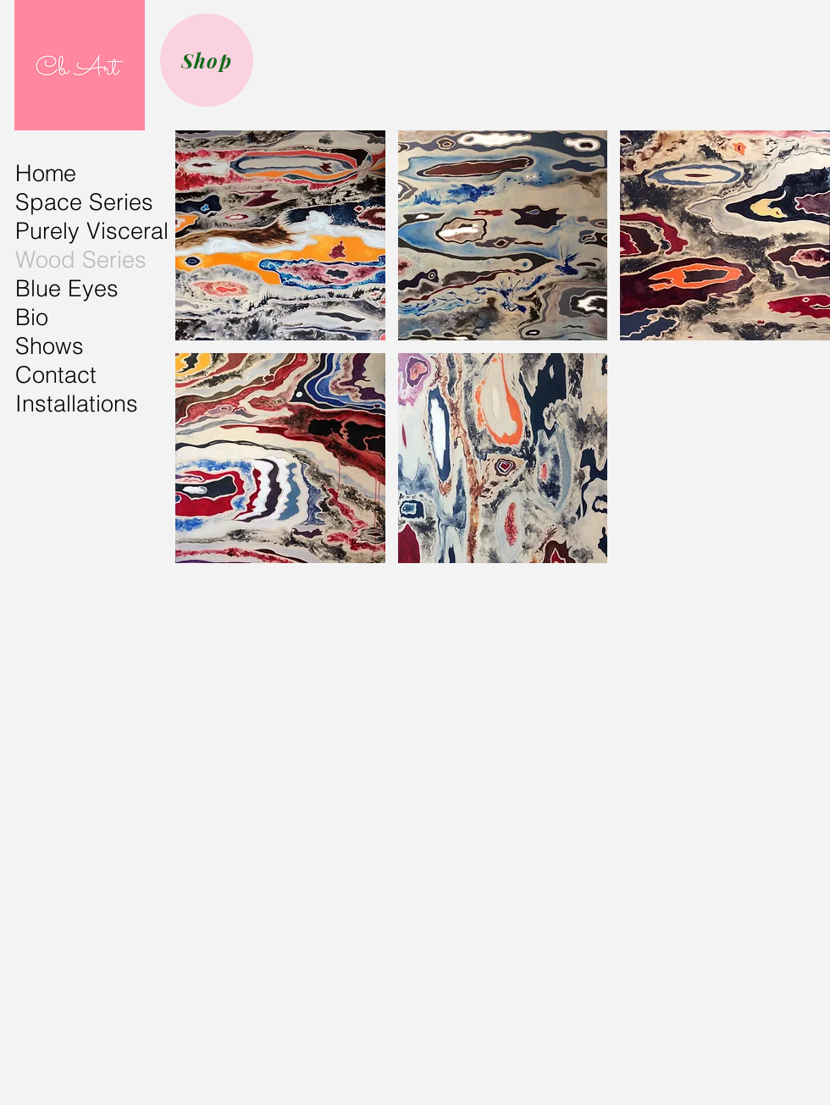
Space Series (84, 202)
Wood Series (81, 259)
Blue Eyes (67, 288)
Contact (56, 375)
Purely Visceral (92, 231)
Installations (76, 403)
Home (45, 173)
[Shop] (206, 60)
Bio (31, 317)
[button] (280, 235)
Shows (49, 346)
